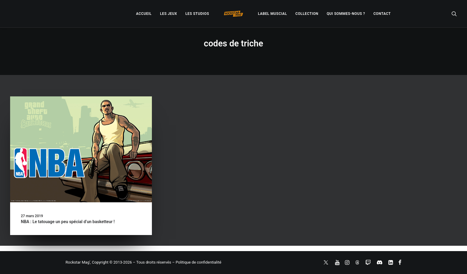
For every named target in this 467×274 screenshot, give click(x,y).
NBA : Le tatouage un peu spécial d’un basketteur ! (68, 221)
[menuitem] (144, 13)
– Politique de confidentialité (196, 262)
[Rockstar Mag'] (233, 14)
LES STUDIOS (197, 14)
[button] (454, 13)
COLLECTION (306, 14)
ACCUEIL (144, 14)
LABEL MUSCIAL (272, 14)
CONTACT (382, 14)
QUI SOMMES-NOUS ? (346, 14)
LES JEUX (168, 14)
